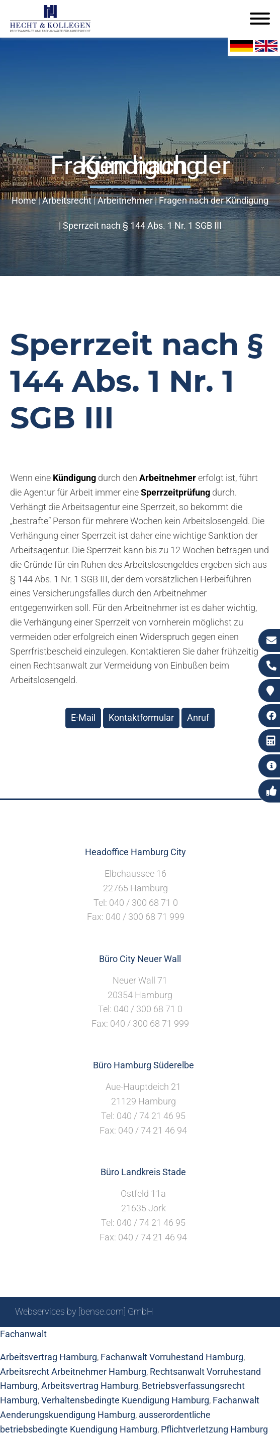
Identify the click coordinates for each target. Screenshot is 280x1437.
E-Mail (83, 717)
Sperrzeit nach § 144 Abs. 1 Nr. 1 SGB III (142, 225)
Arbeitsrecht (66, 200)
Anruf (198, 717)
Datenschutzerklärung (221, 1338)
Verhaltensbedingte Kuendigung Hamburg (125, 1400)
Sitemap (72, 1338)
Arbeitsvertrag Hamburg (89, 1385)
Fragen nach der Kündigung (213, 200)
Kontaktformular (141, 717)
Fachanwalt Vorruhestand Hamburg (172, 1357)
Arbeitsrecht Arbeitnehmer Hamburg (73, 1371)
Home (24, 200)
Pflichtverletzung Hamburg (214, 1429)
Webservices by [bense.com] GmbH (84, 1311)
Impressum (148, 1338)
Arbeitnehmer (125, 200)
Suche (108, 1338)
